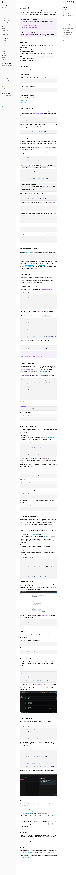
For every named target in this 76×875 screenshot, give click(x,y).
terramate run (43, 371)
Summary (63, 41)
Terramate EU (24, 557)
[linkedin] (73, 2)
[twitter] (71, 2)
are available (34, 84)
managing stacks (43, 811)
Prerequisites (64, 11)
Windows (45, 77)
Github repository (25, 857)
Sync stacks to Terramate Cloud (68, 38)
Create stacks (64, 19)
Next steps (64, 43)
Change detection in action (67, 20)
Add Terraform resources (67, 26)
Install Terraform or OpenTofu (68, 15)
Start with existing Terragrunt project (29, 27)
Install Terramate (66, 13)
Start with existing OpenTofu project (29, 25)
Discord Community (27, 852)
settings (45, 536)
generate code (28, 813)
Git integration (42, 265)
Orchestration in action (66, 24)
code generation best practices (35, 356)
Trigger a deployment (66, 40)
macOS (22, 77)
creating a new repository (45, 585)
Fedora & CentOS (37, 77)
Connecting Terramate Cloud (67, 28)
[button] (8, 5)
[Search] (22, 2)
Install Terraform (24, 100)
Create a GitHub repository (68, 34)
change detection (28, 252)
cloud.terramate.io (35, 534)
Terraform (29, 266)
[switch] (63, 2)
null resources (53, 815)
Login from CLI (64, 36)
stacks (29, 809)
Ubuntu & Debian (29, 77)
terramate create (49, 188)
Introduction (64, 9)
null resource (39, 429)
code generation (51, 437)
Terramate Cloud (32, 818)
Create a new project (66, 17)
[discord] (69, 2)
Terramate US (31, 557)
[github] (67, 2)
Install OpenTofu (24, 102)
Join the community (65, 45)
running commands (52, 811)
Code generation (65, 22)
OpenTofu (29, 292)
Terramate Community (28, 34)
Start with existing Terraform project (29, 23)
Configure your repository (68, 32)
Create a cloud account (67, 30)
